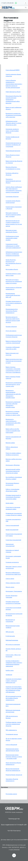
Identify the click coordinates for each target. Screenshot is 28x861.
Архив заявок (9, 503)
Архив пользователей (12, 529)
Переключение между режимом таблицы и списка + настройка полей (14, 756)
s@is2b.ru (23, 847)
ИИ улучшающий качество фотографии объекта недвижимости (13, 698)
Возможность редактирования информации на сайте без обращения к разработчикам (13, 394)
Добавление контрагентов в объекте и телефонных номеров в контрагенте (14, 253)
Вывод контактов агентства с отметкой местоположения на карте (14, 361)
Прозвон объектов (11, 326)
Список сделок (10, 578)
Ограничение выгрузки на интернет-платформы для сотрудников (13, 144)
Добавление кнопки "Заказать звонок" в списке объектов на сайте (13, 123)
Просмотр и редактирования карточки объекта (13, 181)
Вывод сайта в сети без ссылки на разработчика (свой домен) (13, 430)
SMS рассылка (10, 632)
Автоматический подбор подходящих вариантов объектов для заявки (13, 471)
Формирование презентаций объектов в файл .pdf (13, 295)
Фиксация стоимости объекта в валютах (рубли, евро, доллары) (13, 214)
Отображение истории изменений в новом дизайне (12, 238)
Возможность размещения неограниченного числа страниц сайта (13, 384)
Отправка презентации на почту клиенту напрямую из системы (14, 303)
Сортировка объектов (12, 196)
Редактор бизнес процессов (14, 775)
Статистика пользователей (13, 540)
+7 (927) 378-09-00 (7, 3)
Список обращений (11, 744)
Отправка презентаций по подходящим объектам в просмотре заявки (13, 497)
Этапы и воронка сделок (13, 583)
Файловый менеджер (12, 640)
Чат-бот (10, 831)
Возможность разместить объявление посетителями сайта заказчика (13, 115)
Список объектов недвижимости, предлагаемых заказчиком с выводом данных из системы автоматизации (14, 84)
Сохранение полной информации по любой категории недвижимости (13, 246)
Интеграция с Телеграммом (14, 591)
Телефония (9, 674)
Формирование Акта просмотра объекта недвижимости (12, 311)
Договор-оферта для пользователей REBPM (14, 839)
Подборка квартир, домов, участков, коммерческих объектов (13, 724)
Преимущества (14, 819)
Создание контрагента (12, 562)
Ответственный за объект (13, 92)
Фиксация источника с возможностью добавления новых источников (14, 281)
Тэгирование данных (12, 734)
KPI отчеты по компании (13, 644)
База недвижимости (8, 825)
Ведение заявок (10, 443)
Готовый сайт (22, 825)
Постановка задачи (11, 794)
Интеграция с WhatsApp (13, 465)
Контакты (17, 831)
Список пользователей (12, 525)
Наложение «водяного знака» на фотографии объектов (12, 130)
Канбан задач (10, 670)
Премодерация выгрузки (13, 151)
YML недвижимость (11, 730)
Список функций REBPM (12, 70)
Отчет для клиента (11, 331)
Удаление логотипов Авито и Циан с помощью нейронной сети (13, 680)
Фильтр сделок (10, 587)
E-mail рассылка (10, 636)
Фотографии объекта (12, 269)
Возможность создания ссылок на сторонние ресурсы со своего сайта (13, 413)
